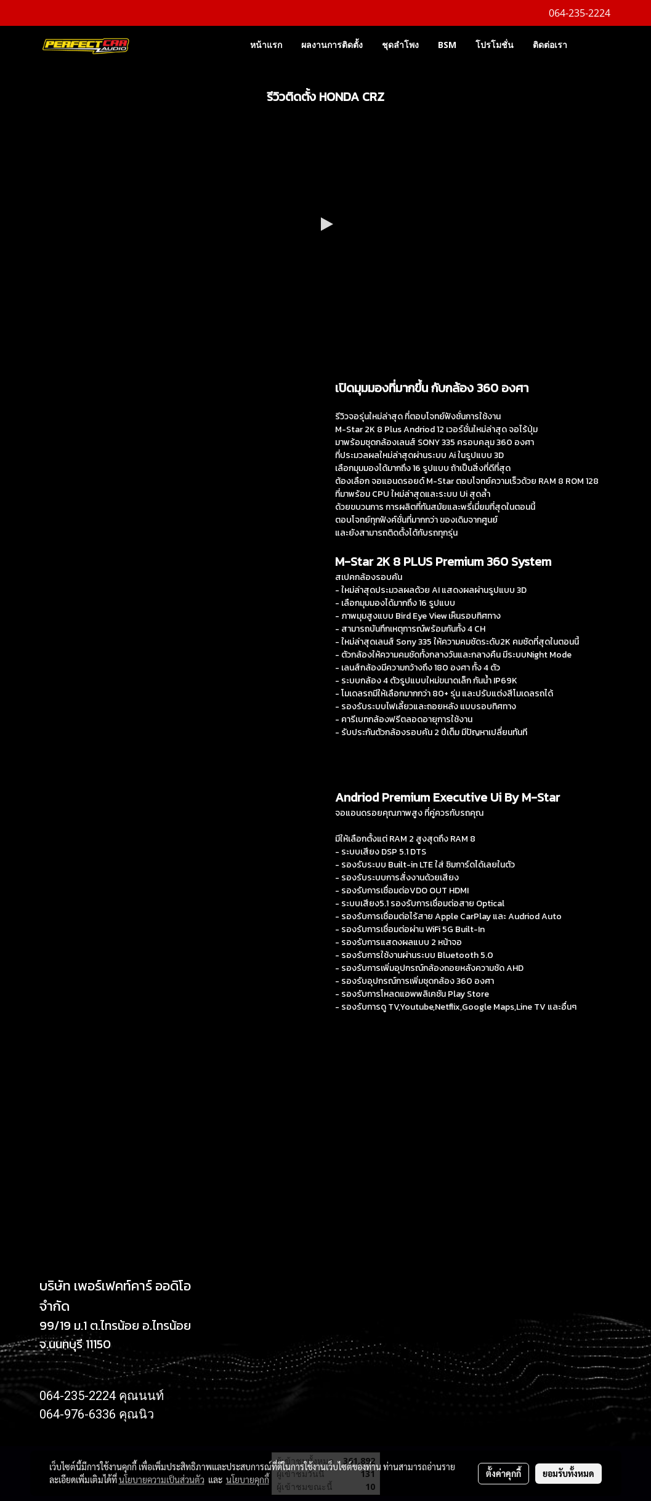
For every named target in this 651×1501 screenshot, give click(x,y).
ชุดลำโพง (400, 44)
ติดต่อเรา (550, 44)
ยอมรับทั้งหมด (568, 1473)
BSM (447, 44)
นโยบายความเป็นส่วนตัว (161, 1479)
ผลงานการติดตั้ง (332, 44)
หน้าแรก (266, 44)
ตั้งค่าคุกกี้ (503, 1473)
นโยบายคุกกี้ (247, 1479)
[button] (595, 44)
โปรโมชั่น (494, 44)
